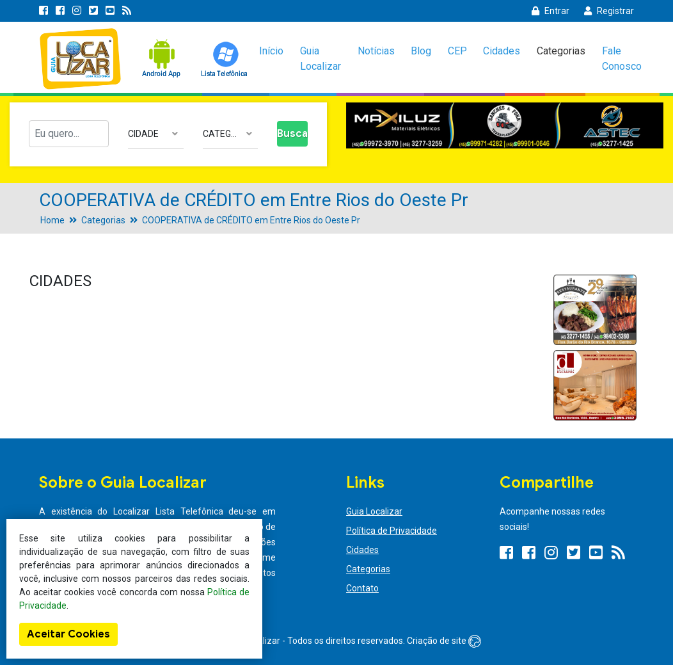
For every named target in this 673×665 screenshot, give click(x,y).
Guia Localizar (320, 58)
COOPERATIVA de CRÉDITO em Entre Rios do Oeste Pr (251, 220)
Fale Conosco (622, 58)
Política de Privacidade (391, 530)
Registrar (609, 11)
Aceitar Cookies (68, 634)
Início (271, 51)
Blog (421, 51)
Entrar (550, 11)
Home (52, 220)
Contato (362, 588)
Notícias (376, 51)
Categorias (561, 51)
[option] (504, 125)
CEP (457, 51)
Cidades (501, 51)
